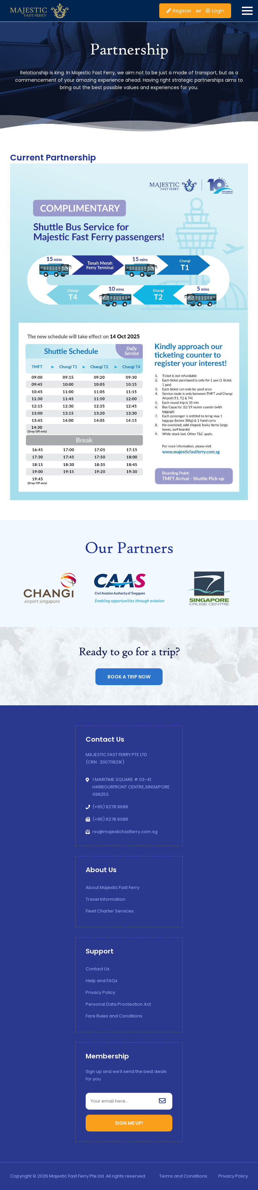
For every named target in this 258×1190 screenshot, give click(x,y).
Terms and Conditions (183, 1176)
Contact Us (98, 969)
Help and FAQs (102, 980)
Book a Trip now (129, 676)
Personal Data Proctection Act (118, 1004)
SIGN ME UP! (129, 1123)
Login (215, 10)
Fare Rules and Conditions (114, 1016)
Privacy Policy (100, 992)
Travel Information (105, 899)
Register (178, 10)
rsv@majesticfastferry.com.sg (125, 831)
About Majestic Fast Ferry (112, 887)
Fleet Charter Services (110, 911)
